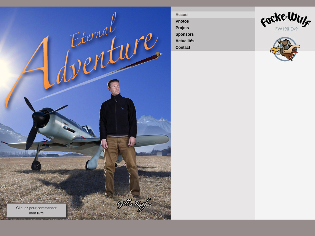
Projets (182, 28)
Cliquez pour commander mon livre (36, 210)
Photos (182, 21)
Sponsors (185, 34)
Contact (183, 47)
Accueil (183, 14)
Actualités (185, 41)
